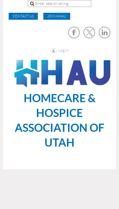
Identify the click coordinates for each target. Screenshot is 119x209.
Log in (63, 50)
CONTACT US (23, 16)
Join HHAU (56, 16)
